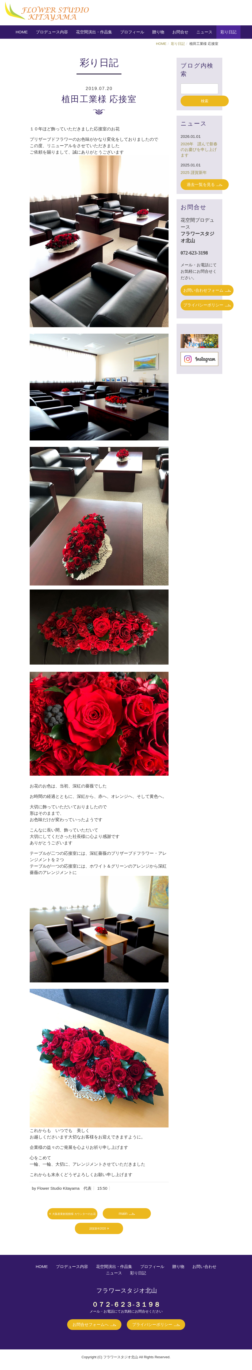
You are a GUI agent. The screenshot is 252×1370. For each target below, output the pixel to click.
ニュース (204, 32)
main (122, 1213)
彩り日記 (228, 32)
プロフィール (132, 32)
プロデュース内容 (52, 32)
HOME (22, 32)
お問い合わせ (204, 1266)
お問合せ (180, 32)
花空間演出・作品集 (94, 32)
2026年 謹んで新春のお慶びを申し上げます (199, 149)
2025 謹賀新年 (194, 172)
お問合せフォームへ (90, 1324)
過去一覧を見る (201, 184)
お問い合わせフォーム (203, 290)
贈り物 (158, 32)
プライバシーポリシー (203, 305)
